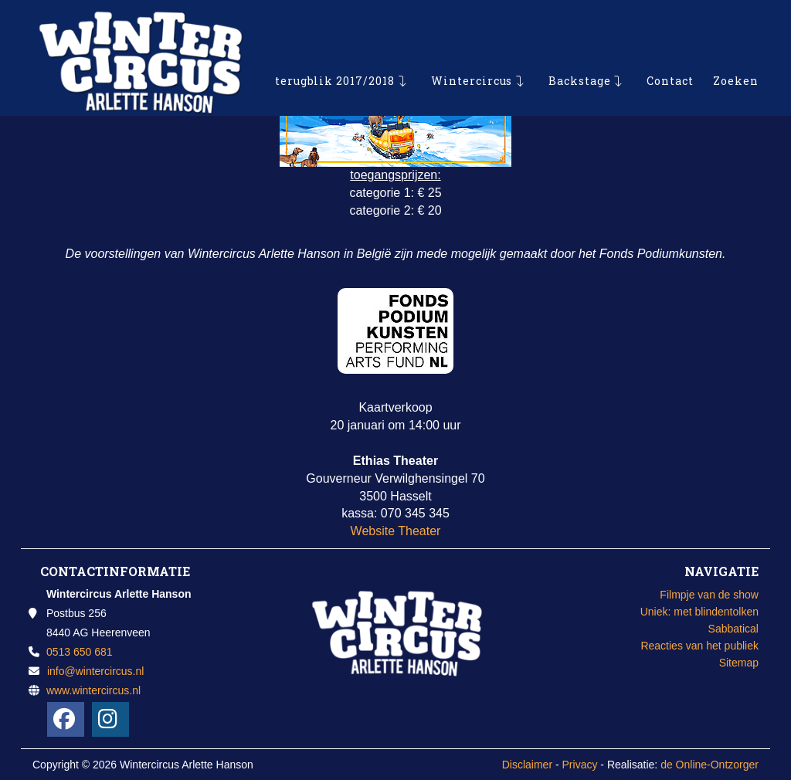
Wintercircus (472, 42)
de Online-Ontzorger (709, 764)
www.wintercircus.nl (93, 690)
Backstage (579, 42)
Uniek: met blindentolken (699, 611)
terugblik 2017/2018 (335, 42)
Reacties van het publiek (699, 645)
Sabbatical (733, 628)
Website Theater (396, 531)
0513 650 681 (79, 652)
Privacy (580, 764)
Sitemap (739, 662)
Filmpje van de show (709, 594)
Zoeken (736, 42)
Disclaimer (527, 764)
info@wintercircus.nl (95, 671)
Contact (670, 42)
